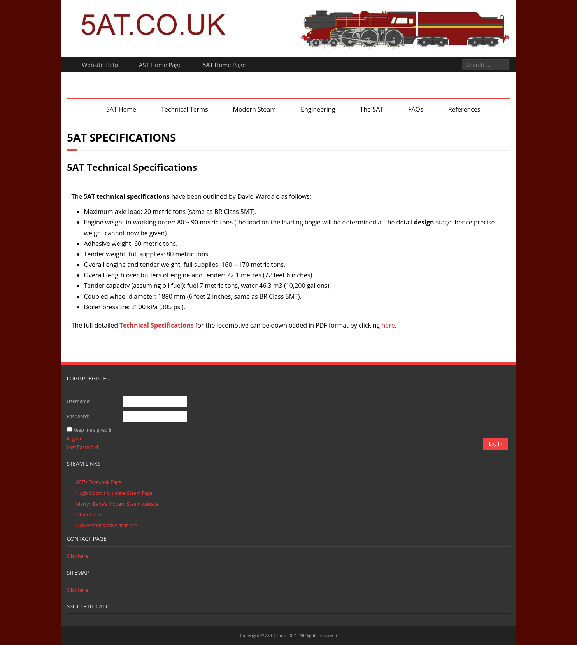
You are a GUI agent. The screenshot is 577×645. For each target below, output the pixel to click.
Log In (495, 444)
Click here (77, 556)
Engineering (318, 109)
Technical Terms (184, 109)
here (388, 325)
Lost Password (82, 447)
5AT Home (121, 109)
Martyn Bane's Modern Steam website (117, 504)
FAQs (415, 109)
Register (75, 438)
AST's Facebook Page (98, 482)
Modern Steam (254, 109)
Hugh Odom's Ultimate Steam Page (114, 493)
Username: (79, 401)
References (464, 109)
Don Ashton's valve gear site (106, 525)
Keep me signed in (93, 430)
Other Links (88, 514)
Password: (78, 416)
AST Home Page (160, 64)
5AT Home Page (224, 64)
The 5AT (371, 109)
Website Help (100, 64)
